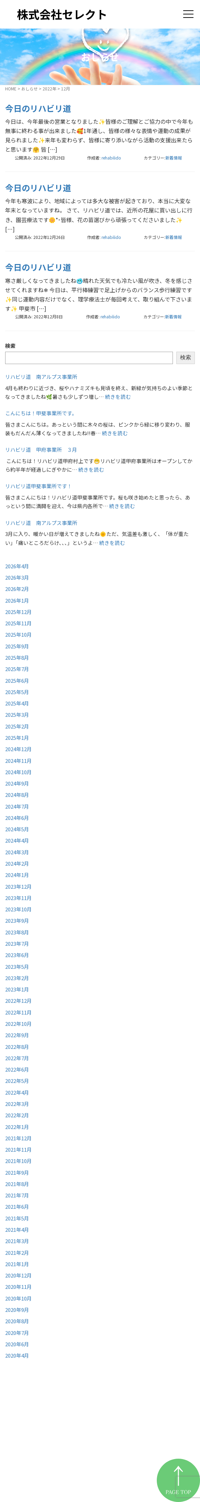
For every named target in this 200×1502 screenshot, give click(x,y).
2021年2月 (17, 1252)
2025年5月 (17, 691)
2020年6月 (17, 1344)
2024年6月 (17, 817)
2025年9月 (17, 646)
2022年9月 (17, 1035)
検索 (10, 345)
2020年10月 (18, 1298)
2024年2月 (17, 863)
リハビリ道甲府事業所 (144, 1435)
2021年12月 (18, 1138)
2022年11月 (18, 1012)
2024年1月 (17, 874)
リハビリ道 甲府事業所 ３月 (41, 449)
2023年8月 (17, 932)
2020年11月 (18, 1286)
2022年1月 (17, 1126)
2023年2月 (17, 978)
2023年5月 (17, 966)
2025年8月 (17, 657)
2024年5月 (17, 829)
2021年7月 (17, 1195)
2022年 (49, 88)
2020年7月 (17, 1332)
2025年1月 (17, 737)
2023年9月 (17, 920)
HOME (10, 88)
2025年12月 (18, 611)
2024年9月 (17, 783)
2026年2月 (17, 588)
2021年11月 (18, 1149)
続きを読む (118, 396)
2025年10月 (18, 634)
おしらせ (29, 88)
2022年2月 (17, 1115)
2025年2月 (17, 726)
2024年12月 (18, 749)
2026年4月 (17, 566)
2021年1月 (17, 1264)
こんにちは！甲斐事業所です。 (41, 413)
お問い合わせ (130, 1469)
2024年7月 (17, 806)
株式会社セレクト (62, 14)
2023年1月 (17, 989)
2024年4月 (17, 840)
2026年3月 (17, 577)
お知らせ (124, 1452)
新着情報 (173, 158)
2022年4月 (17, 1092)
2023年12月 (18, 886)
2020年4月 (17, 1355)
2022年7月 (17, 1058)
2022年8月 (17, 1046)
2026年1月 (17, 600)
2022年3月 (17, 1103)
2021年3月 (17, 1241)
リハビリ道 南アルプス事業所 (41, 376)
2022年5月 (17, 1080)
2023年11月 (18, 897)
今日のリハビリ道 (38, 108)
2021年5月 (17, 1218)
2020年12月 (18, 1275)
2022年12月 (18, 1000)
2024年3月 (17, 852)
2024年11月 (18, 760)
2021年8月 (17, 1183)
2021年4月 (17, 1229)
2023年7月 (17, 943)
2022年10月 (18, 1023)
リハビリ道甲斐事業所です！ (38, 486)
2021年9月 (17, 1172)
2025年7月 (17, 668)
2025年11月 (18, 623)
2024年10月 (18, 772)
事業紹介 (124, 1418)
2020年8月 (17, 1321)
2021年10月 (18, 1160)
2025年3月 (17, 714)
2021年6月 (17, 1206)
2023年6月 (17, 954)
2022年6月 (17, 1069)
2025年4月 (17, 703)
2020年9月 (17, 1309)
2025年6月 (17, 680)
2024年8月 (17, 794)
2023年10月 (18, 909)
